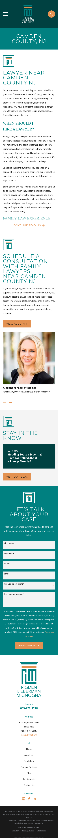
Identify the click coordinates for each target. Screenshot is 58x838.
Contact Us (29, 785)
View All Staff (17, 323)
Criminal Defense (29, 767)
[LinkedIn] (34, 798)
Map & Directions (29, 734)
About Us (28, 755)
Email (6, 573)
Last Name (9, 553)
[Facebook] (29, 798)
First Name (9, 543)
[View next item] (10, 402)
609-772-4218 (29, 708)
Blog (29, 773)
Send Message (29, 645)
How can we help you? (14, 594)
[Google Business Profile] (23, 798)
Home (29, 749)
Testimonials (29, 779)
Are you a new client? (14, 584)
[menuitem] (15, 831)
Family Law (29, 761)
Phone (7, 563)
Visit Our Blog (17, 476)
